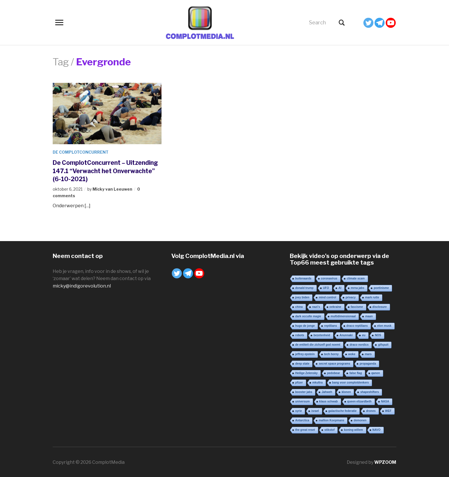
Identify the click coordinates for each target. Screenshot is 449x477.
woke (351, 353)
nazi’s (316, 306)
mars (368, 353)
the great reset (305, 429)
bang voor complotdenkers (350, 382)
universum (302, 400)
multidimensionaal (343, 315)
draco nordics (359, 344)
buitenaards (303, 277)
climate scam (356, 277)
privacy (351, 296)
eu (363, 334)
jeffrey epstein (305, 353)
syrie (298, 410)
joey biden (302, 296)
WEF (388, 410)
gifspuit (383, 344)
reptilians (330, 325)
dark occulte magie (308, 315)
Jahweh (327, 391)
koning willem (353, 429)
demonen (360, 419)
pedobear (333, 372)
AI (339, 287)
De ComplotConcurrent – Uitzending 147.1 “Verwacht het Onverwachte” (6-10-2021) (101, 171)
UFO (326, 287)
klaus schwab (328, 400)
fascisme (357, 306)
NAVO (377, 429)
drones (370, 410)
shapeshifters (369, 391)
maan (369, 315)
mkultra (317, 382)
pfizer (299, 382)
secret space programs (334, 363)
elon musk (384, 325)
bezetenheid (322, 334)
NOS (378, 334)
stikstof (329, 429)
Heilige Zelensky (306, 372)
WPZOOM (385, 461)
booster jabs (303, 391)
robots (299, 334)
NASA (385, 400)
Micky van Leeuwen (112, 189)
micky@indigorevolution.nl (82, 285)
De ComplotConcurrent (81, 152)
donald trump (304, 287)
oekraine (335, 306)
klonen (346, 391)
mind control (327, 296)
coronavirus (329, 277)
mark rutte (372, 296)
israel (315, 410)
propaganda (368, 363)
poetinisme (381, 287)
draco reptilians (357, 325)
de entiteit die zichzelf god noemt (317, 344)
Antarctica (302, 419)
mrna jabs (357, 287)
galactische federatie (342, 410)
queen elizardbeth (359, 400)
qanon (375, 372)
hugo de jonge (305, 325)
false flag (355, 372)
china (299, 306)
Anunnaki (346, 334)
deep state (302, 363)
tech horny (331, 353)
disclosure (380, 306)
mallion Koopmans (331, 419)
